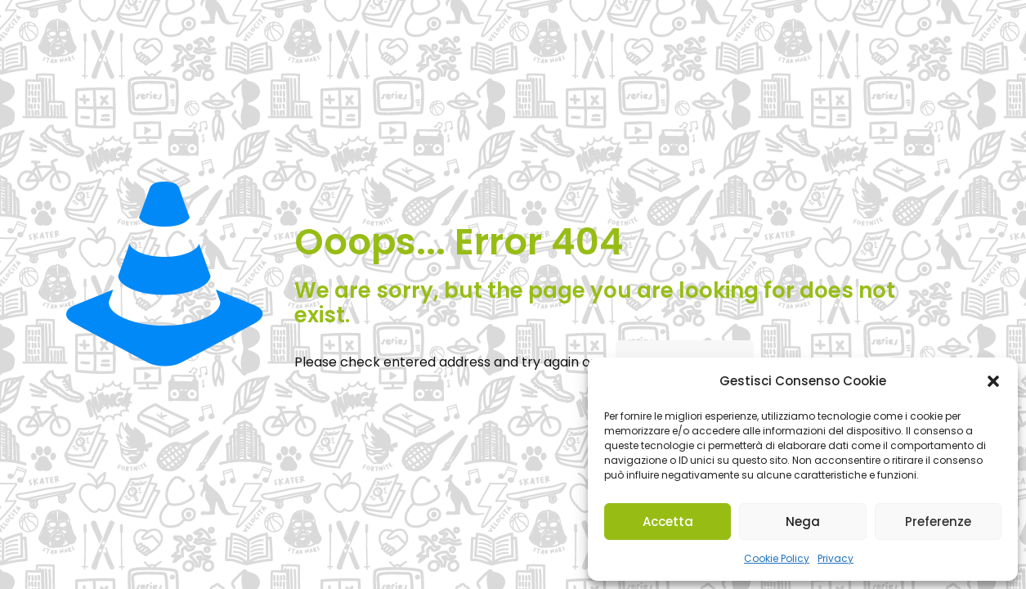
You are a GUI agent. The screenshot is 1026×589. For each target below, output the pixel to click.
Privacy (836, 558)
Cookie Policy (776, 558)
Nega (803, 521)
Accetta (668, 521)
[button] (993, 381)
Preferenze (938, 521)
